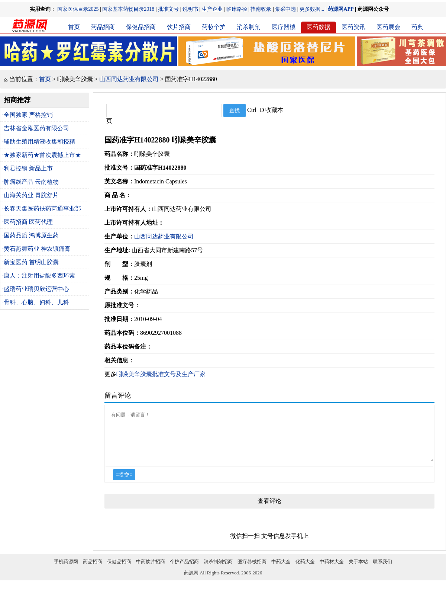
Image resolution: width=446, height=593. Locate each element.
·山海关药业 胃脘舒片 (30, 195)
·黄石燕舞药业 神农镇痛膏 (36, 249)
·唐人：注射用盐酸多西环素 (38, 275)
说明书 (190, 9)
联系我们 (382, 570)
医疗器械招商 (251, 570)
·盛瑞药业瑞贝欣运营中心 (35, 289)
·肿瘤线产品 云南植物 (30, 182)
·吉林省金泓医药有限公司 (35, 128)
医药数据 (318, 27)
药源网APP (340, 9)
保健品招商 (141, 27)
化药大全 (305, 570)
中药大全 (281, 570)
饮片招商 (179, 27)
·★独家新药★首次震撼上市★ (41, 155)
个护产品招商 (184, 570)
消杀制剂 (249, 27)
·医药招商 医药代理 (27, 222)
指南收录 (261, 9)
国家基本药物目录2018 (128, 9)
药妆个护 (214, 27)
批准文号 (168, 9)
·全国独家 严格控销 (27, 115)
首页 (74, 27)
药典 (417, 27)
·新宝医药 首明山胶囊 (30, 262)
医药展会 (388, 27)
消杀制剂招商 (218, 570)
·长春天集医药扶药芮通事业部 (41, 208)
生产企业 (212, 9)
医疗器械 (283, 27)
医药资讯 (353, 27)
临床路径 (236, 9)
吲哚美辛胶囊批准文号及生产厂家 (161, 374)
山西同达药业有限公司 (129, 79)
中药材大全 (332, 570)
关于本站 (358, 570)
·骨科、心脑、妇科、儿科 (35, 302)
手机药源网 (66, 570)
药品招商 (103, 27)
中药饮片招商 (150, 570)
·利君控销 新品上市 (27, 168)
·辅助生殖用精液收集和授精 (38, 141)
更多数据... (312, 9)
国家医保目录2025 (78, 9)
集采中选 (285, 9)
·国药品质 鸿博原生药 (30, 235)
